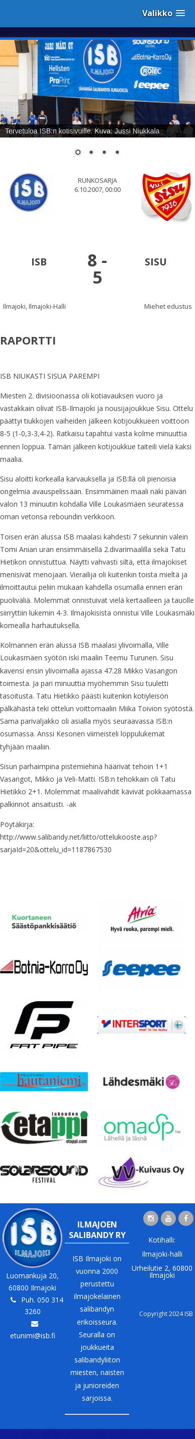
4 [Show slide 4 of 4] (117, 153)
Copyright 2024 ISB (166, 1314)
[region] (97, 104)
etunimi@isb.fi (32, 1335)
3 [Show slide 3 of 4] (104, 153)
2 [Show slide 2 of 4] (90, 153)
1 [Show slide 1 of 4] (77, 153)
